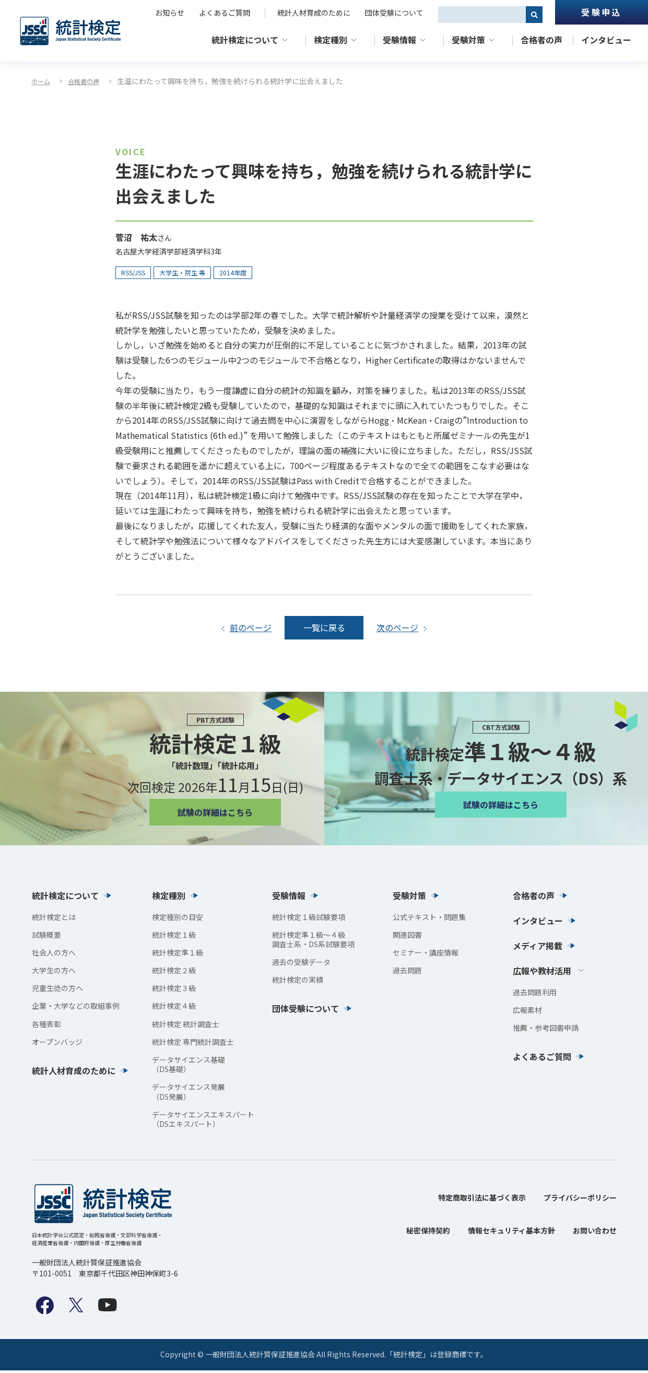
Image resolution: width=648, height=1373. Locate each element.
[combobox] (482, 14)
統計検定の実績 (297, 982)
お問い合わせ (595, 1233)
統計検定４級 (174, 1009)
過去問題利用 (535, 994)
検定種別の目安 (177, 919)
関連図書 (407, 937)
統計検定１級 (174, 937)
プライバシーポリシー (580, 1200)
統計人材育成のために (313, 12)
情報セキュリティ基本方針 (511, 1233)
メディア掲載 (537, 948)
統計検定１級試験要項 (308, 919)
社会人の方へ (54, 955)
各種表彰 (46, 1026)
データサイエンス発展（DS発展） (188, 1094)
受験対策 (468, 39)
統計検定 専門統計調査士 (193, 1044)
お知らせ (169, 12)
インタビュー (606, 39)
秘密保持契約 (428, 1233)
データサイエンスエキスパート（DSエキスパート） (203, 1121)
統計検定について (244, 39)
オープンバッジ (57, 1044)
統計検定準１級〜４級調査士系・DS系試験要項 (313, 942)
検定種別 (330, 39)
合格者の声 (541, 39)
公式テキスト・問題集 (429, 919)
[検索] (534, 14)
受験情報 (399, 39)
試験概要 (46, 937)
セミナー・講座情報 (425, 955)
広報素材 (527, 1012)
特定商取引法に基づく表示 (482, 1200)
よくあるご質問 (224, 12)
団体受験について (394, 12)
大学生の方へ (54, 973)
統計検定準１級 (177, 955)
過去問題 (407, 973)
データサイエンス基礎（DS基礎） (188, 1067)
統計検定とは (54, 919)
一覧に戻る (324, 628)
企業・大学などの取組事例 (76, 1009)
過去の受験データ (301, 965)
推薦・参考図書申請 (546, 1030)
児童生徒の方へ (57, 991)
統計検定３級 (174, 991)
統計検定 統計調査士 (185, 1026)
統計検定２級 (174, 973)
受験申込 (601, 12)
